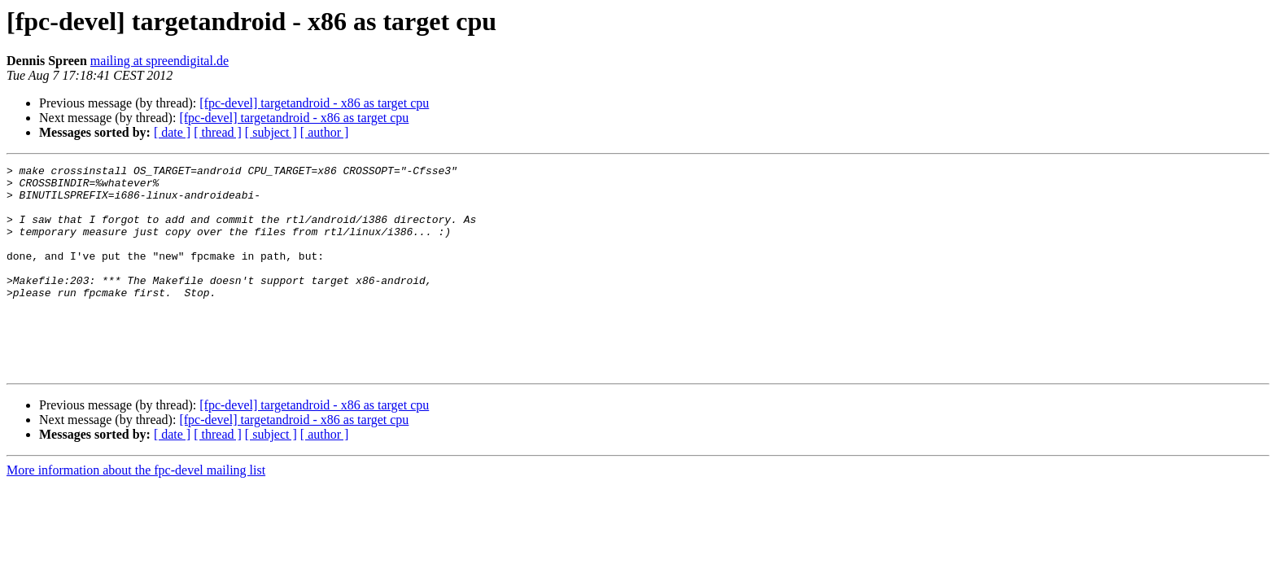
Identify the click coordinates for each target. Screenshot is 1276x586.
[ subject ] (271, 132)
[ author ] (324, 132)
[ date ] (172, 132)
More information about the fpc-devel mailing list (136, 511)
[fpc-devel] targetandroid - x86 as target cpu (314, 103)
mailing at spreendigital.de (159, 61)
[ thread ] (218, 132)
